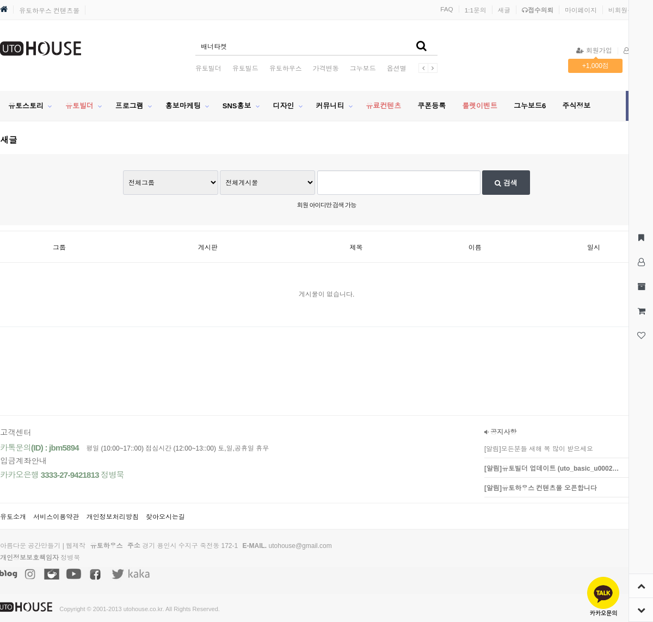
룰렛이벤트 (479, 106)
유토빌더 (208, 68)
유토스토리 (26, 106)
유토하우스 (285, 68)
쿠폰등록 (431, 106)
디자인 (283, 106)
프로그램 (129, 106)
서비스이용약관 (56, 517)
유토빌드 (245, 68)
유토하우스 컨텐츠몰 (49, 11)
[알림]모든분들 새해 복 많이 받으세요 (538, 449)
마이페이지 (581, 10)
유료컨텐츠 (383, 106)
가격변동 (326, 68)
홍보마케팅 (183, 106)
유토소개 (13, 517)
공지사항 (500, 432)
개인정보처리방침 (113, 517)
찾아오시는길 (165, 517)
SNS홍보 (237, 106)
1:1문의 (475, 10)
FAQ (446, 9)
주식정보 (576, 106)
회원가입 (594, 50)
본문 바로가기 (0, 0)
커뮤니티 (330, 106)
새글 (504, 10)
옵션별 (396, 68)
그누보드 (363, 68)
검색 (506, 183)
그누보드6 (530, 106)
